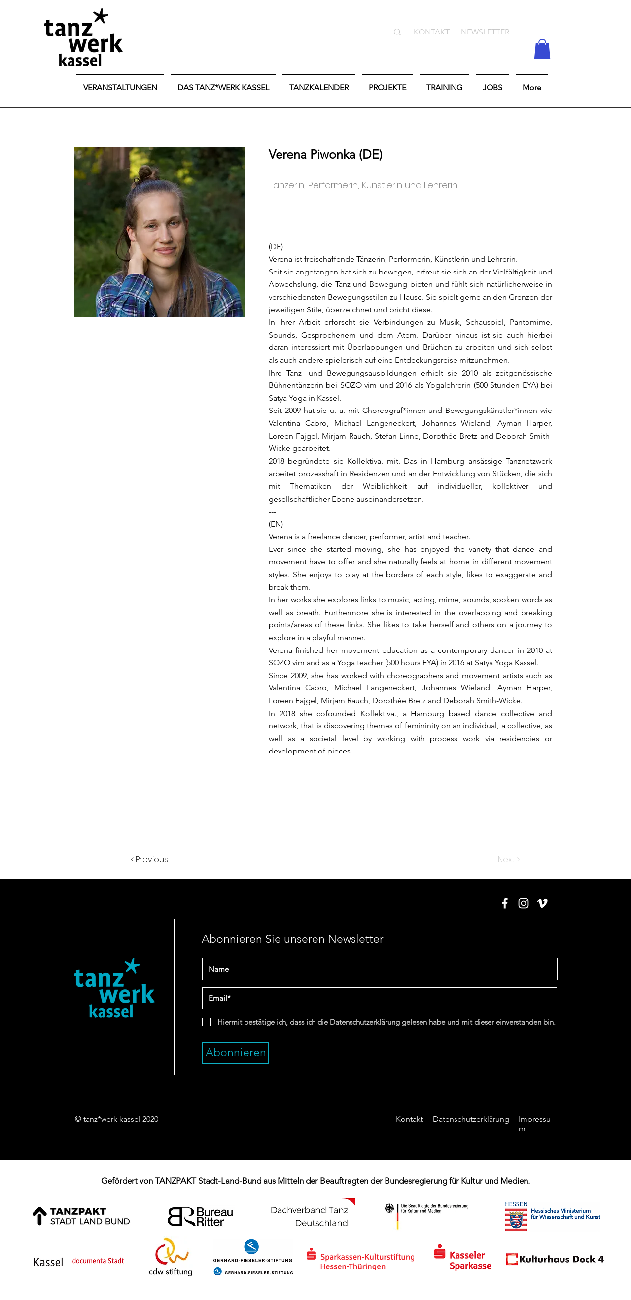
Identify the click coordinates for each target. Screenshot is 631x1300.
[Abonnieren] (235, 1053)
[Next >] (495, 860)
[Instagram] (523, 903)
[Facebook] (505, 903)
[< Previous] (163, 860)
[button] (542, 49)
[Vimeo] (542, 903)
